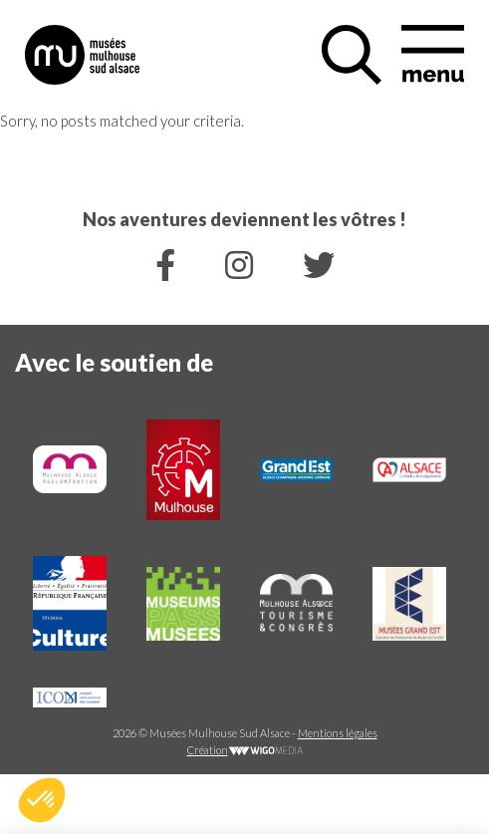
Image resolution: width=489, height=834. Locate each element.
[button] (42, 800)
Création (245, 749)
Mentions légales (337, 732)
